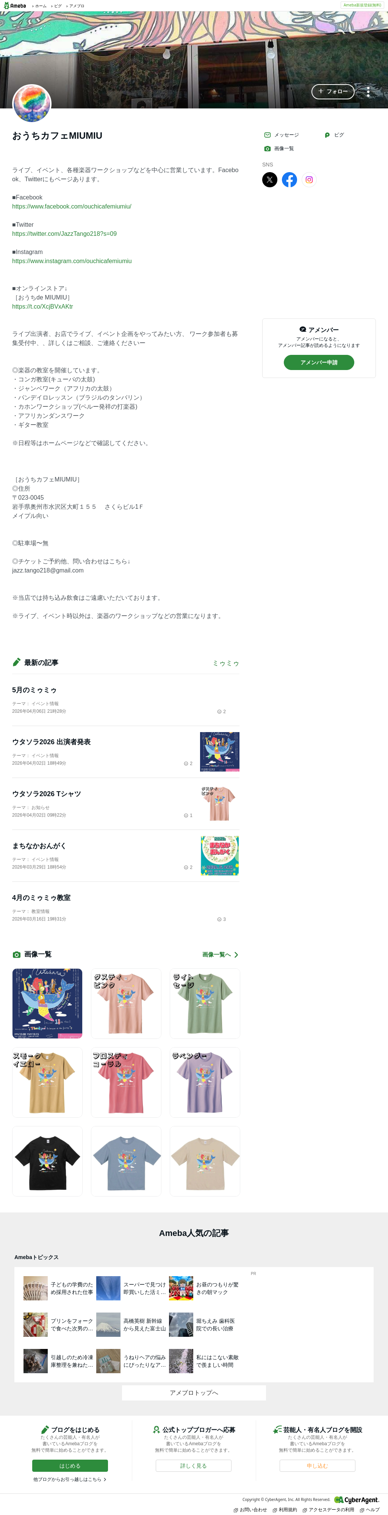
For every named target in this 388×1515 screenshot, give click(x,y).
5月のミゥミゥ (34, 690)
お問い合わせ (250, 1509)
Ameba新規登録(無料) (362, 5)
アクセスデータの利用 (328, 1509)
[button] (333, 91)
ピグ (334, 135)
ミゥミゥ (225, 663)
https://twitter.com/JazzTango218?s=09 (64, 234)
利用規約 (285, 1509)
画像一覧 (279, 148)
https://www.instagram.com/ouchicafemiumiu (72, 261)
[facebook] (289, 179)
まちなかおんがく (39, 846)
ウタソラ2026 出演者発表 (51, 742)
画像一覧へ (220, 954)
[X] (269, 179)
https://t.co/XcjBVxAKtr (42, 306)
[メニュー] (368, 92)
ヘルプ (370, 1509)
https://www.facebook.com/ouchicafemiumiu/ (71, 206)
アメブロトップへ (194, 1393)
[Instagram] (309, 179)
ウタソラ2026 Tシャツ (46, 794)
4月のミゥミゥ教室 (41, 898)
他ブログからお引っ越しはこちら (67, 1479)
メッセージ (281, 135)
